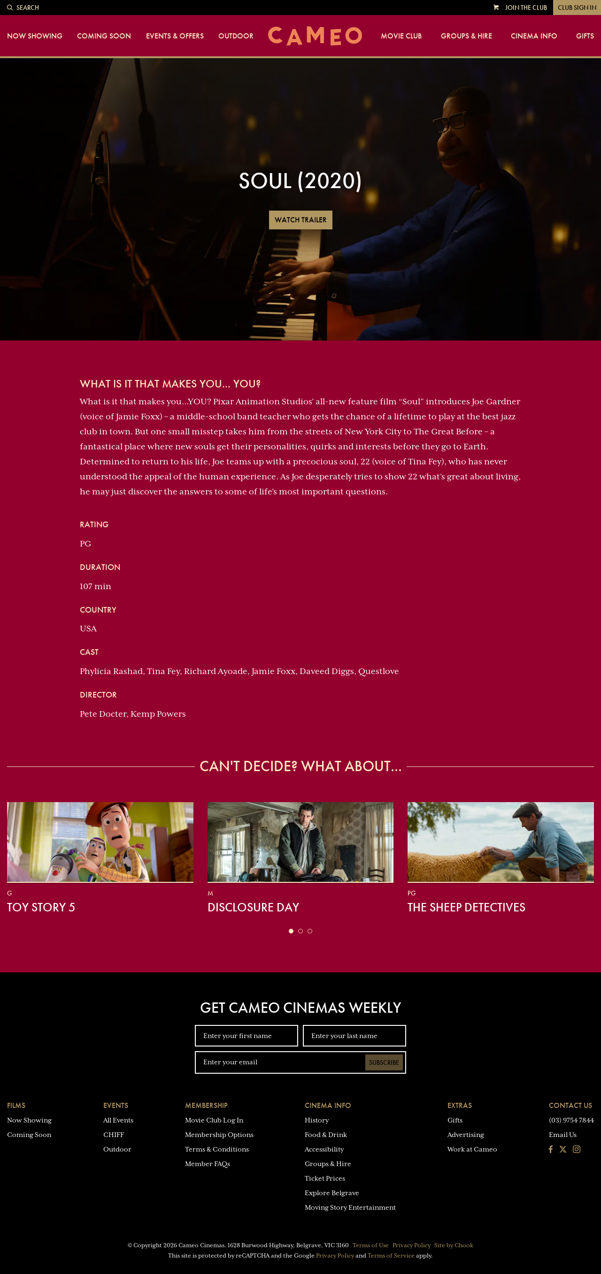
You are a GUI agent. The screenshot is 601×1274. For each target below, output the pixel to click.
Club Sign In (577, 7)
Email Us (563, 1134)
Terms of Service (391, 1255)
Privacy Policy (412, 1245)
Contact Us (570, 1105)
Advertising (465, 1134)
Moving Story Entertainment (350, 1207)
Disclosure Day (253, 907)
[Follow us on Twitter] (563, 1150)
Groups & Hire (466, 36)
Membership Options (219, 1134)
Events (115, 1105)
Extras (459, 1105)
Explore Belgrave (332, 1193)
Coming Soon (104, 36)
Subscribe (384, 1062)
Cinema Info (534, 36)
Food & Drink (326, 1134)
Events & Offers (175, 36)
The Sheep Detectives (466, 907)
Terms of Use (371, 1245)
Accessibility (324, 1149)
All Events (118, 1120)
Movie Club (401, 36)
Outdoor (236, 36)
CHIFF (113, 1134)
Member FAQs (207, 1164)
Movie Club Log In (214, 1120)
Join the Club (526, 7)
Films (16, 1105)
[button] (291, 931)
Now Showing (34, 36)
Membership (206, 1105)
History (317, 1120)
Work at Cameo (472, 1149)
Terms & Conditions (217, 1149)
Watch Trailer (301, 220)
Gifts (585, 36)
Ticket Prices (325, 1178)
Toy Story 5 (41, 907)
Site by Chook (453, 1245)
